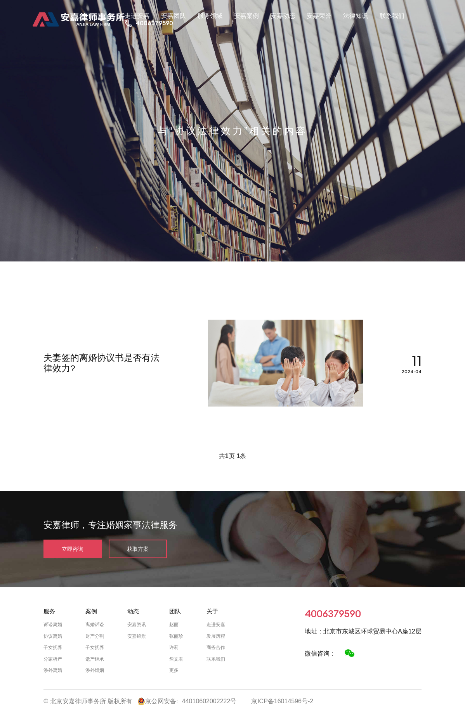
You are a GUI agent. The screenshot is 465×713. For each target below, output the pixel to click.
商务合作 (215, 647)
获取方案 (138, 549)
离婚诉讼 (94, 624)
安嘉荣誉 (319, 15)
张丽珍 (176, 636)
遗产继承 (94, 659)
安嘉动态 (283, 15)
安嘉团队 (173, 15)
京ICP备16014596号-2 (282, 701)
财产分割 (94, 636)
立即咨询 (72, 549)
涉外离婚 (52, 670)
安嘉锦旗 (136, 636)
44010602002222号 (209, 701)
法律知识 (355, 15)
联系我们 (392, 15)
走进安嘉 (137, 15)
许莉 (174, 647)
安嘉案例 (246, 15)
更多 (174, 670)
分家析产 (52, 659)
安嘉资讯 (136, 624)
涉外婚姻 (94, 670)
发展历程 (215, 636)
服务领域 (210, 15)
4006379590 (154, 23)
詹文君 (176, 659)
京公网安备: (157, 701)
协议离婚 (52, 636)
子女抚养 (52, 647)
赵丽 (174, 624)
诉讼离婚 (52, 624)
